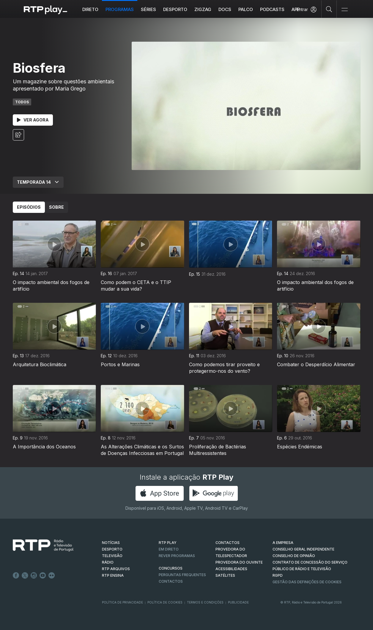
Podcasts (272, 9)
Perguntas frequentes (182, 575)
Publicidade (238, 602)
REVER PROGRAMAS (177, 555)
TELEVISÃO (112, 555)
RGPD (278, 575)
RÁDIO (108, 562)
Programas (120, 9)
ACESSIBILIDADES (231, 569)
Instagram (34, 575)
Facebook (16, 575)
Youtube (43, 575)
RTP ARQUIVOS (116, 569)
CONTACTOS (227, 542)
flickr (51, 575)
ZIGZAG (202, 9)
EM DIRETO (169, 549)
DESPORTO (112, 549)
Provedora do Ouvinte (239, 562)
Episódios (29, 207)
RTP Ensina (113, 575)
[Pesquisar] (329, 9)
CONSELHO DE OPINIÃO (294, 555)
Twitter (25, 575)
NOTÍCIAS (111, 542)
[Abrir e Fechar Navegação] (344, 9)
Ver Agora (33, 119)
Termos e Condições (205, 602)
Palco (245, 9)
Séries (148, 9)
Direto (90, 9)
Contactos (171, 581)
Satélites (225, 575)
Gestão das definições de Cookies (307, 582)
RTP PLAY (168, 542)
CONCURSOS (170, 568)
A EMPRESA (283, 542)
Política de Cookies (164, 602)
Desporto (175, 9)
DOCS (224, 9)
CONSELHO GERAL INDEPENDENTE (303, 549)
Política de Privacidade (122, 602)
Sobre (56, 207)
